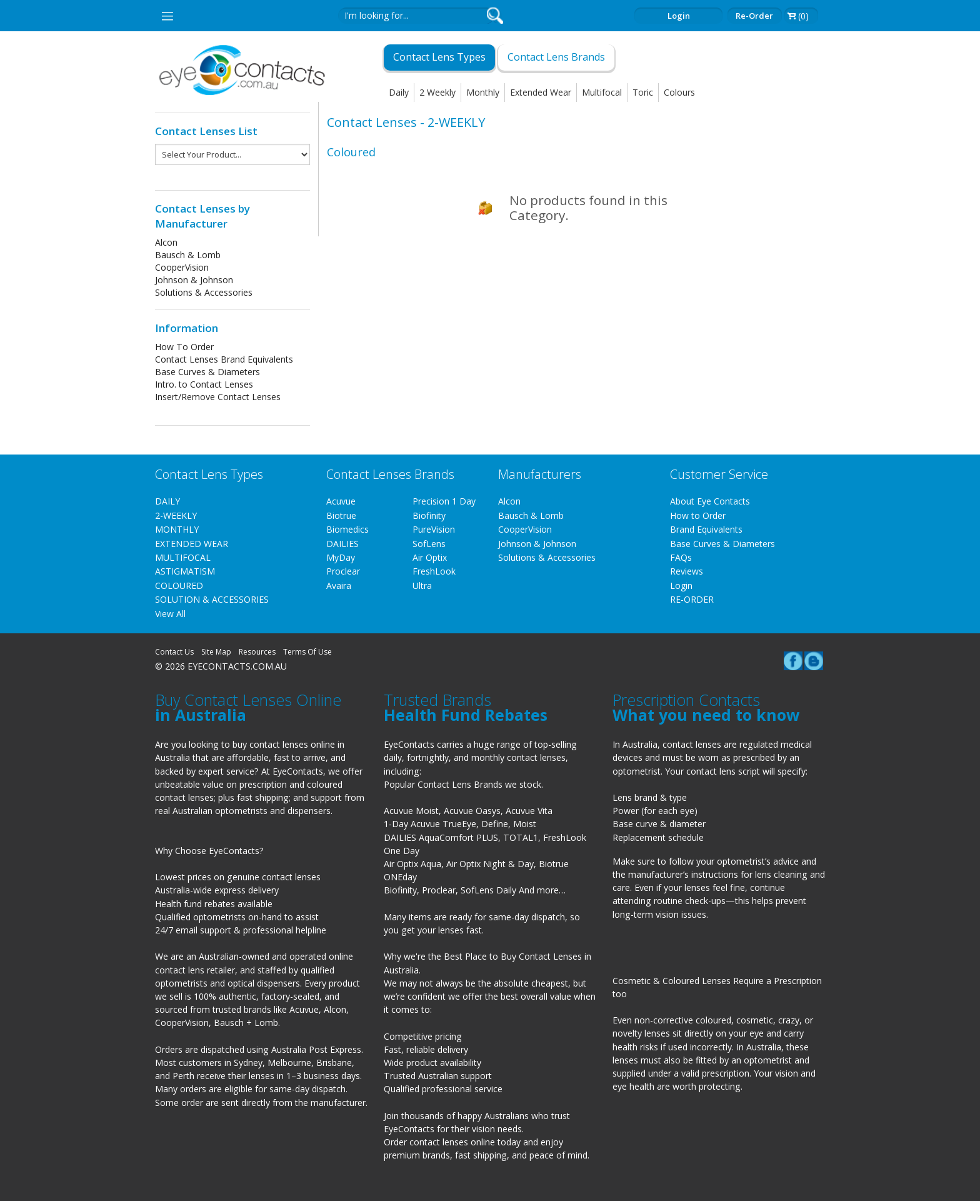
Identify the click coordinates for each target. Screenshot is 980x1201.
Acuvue (341, 501)
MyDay (340, 557)
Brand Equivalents (706, 529)
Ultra (422, 585)
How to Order (698, 515)
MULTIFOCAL (183, 557)
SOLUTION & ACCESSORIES (212, 599)
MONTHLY (177, 529)
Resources (257, 651)
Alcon (166, 242)
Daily (399, 92)
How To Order (184, 347)
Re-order (754, 15)
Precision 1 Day (444, 501)
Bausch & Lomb (188, 255)
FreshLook (434, 571)
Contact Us (174, 651)
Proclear (343, 571)
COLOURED (179, 585)
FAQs (681, 557)
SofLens (429, 544)
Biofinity (429, 515)
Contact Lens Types (439, 57)
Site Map (216, 651)
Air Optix (429, 557)
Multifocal (602, 92)
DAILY (167, 501)
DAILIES (342, 544)
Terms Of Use (307, 651)
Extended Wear (540, 92)
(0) (803, 16)
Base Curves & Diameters (207, 372)
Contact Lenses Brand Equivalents (224, 359)
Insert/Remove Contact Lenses (218, 397)
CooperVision (182, 267)
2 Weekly (437, 92)
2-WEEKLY (176, 515)
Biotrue (341, 515)
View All (170, 614)
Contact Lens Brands (556, 57)
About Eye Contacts (710, 501)
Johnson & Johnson (194, 280)
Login (679, 15)
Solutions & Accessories (203, 292)
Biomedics (347, 529)
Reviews (686, 571)
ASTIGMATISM (185, 571)
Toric (642, 92)
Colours (679, 92)
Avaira (338, 585)
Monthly (482, 92)
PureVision (433, 529)
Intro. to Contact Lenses (204, 384)
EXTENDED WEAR (191, 544)
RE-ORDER (692, 599)
